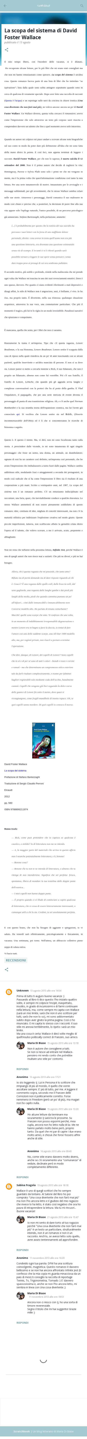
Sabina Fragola (26, 1185)
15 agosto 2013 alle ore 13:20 (62, 1109)
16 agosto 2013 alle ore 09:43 (56, 1151)
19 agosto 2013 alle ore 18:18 (52, 1185)
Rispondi (22, 1069)
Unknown (23, 990)
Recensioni (16, 960)
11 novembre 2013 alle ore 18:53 (46, 1296)
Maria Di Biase (36, 1043)
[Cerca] (82, 5)
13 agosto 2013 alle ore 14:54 (45, 990)
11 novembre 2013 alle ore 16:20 (47, 1258)
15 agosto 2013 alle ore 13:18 (62, 1043)
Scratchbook (43, 6)
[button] (6, 50)
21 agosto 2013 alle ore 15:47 (62, 1217)
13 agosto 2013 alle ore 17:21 (45, 1077)
